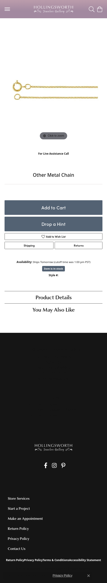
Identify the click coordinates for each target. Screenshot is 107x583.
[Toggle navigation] (7, 9)
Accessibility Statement (85, 560)
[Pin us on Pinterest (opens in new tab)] (63, 465)
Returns (79, 245)
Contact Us (16, 548)
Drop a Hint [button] (53, 224)
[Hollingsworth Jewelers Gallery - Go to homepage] (53, 447)
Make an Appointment (25, 518)
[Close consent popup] (88, 575)
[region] (53, 92)
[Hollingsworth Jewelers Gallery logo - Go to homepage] (53, 9)
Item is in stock (53, 268)
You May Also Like (54, 309)
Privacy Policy (18, 538)
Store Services (19, 498)
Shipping (29, 245)
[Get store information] (53, 379)
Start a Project (19, 508)
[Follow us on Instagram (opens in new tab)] (54, 465)
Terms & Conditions (56, 560)
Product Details (54, 297)
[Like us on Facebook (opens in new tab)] (45, 465)
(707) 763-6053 (53, 158)
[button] (91, 9)
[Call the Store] (54, 373)
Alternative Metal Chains (24, 27)
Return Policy (18, 528)
